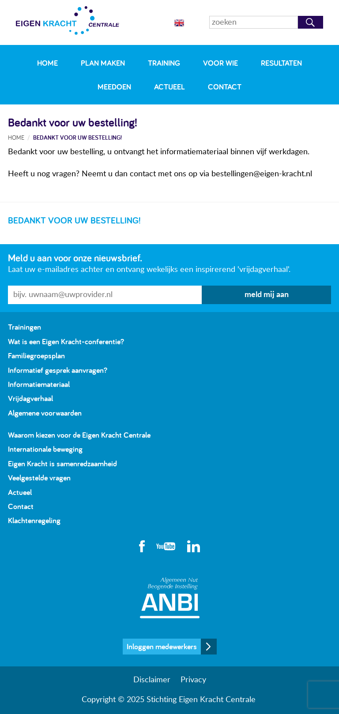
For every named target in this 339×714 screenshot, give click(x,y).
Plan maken (103, 63)
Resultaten (281, 63)
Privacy (193, 680)
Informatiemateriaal (39, 384)
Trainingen (24, 327)
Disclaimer (151, 680)
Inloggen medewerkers (162, 646)
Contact (224, 87)
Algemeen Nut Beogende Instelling (170, 598)
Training (164, 63)
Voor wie (220, 63)
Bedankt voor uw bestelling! (77, 137)
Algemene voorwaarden (45, 413)
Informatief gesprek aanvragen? (57, 370)
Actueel (169, 87)
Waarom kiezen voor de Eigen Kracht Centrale (79, 435)
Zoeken (310, 22)
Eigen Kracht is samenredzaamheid (62, 463)
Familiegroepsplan (36, 355)
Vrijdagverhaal (30, 398)
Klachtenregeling (34, 520)
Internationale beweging (45, 449)
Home (47, 63)
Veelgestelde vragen (39, 477)
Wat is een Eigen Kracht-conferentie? (66, 341)
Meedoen (114, 87)
